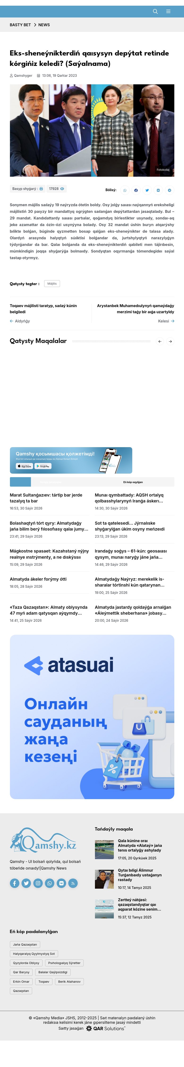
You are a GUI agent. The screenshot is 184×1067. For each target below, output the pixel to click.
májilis (54, 285)
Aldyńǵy (20, 323)
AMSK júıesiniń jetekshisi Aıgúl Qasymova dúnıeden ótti (42, 409)
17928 (56, 191)
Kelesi (166, 323)
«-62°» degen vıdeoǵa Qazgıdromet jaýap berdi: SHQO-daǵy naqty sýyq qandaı (132, 412)
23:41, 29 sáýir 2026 (26, 539)
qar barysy (71, 982)
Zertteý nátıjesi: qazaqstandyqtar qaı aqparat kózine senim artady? (138, 907)
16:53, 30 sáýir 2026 (26, 511)
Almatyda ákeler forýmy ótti (38, 581)
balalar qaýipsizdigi (30, 993)
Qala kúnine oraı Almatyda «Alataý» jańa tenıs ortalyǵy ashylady (140, 848)
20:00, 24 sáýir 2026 (111, 623)
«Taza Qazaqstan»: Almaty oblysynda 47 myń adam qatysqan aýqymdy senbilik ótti (49, 613)
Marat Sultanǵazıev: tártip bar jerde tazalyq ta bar (46, 500)
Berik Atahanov (50, 1005)
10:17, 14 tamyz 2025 (134, 890)
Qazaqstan (23, 1016)
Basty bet (20, 24)
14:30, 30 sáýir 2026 (111, 511)
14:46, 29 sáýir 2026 (111, 567)
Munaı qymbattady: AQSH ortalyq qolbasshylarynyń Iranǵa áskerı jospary (129, 501)
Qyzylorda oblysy (29, 971)
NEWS (44, 24)
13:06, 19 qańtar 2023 (59, 75)
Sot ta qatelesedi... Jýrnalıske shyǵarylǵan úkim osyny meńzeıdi (130, 528)
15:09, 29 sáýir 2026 (26, 567)
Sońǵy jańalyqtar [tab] (51, 485)
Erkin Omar (67, 993)
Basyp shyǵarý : (28, 191)
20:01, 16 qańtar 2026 (112, 427)
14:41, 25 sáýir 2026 (26, 623)
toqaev (20, 1005)
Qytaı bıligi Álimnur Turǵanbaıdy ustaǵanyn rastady (140, 878)
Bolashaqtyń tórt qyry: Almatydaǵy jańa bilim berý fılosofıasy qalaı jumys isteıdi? (48, 529)
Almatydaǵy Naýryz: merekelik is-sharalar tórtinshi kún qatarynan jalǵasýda (129, 585)
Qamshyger (21, 75)
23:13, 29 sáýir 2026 (111, 539)
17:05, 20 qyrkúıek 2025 (137, 861)
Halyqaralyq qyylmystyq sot (38, 959)
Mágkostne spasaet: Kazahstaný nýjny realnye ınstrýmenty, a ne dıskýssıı (49, 557)
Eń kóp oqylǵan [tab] (133, 485)
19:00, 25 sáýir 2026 (111, 595)
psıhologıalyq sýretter (32, 982)
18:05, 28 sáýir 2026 (26, 589)
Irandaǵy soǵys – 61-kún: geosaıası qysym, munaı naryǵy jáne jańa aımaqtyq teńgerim (131, 557)
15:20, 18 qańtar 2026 (27, 421)
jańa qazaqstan (27, 948)
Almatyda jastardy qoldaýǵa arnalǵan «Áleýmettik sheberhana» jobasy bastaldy (133, 613)
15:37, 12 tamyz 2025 (135, 920)
